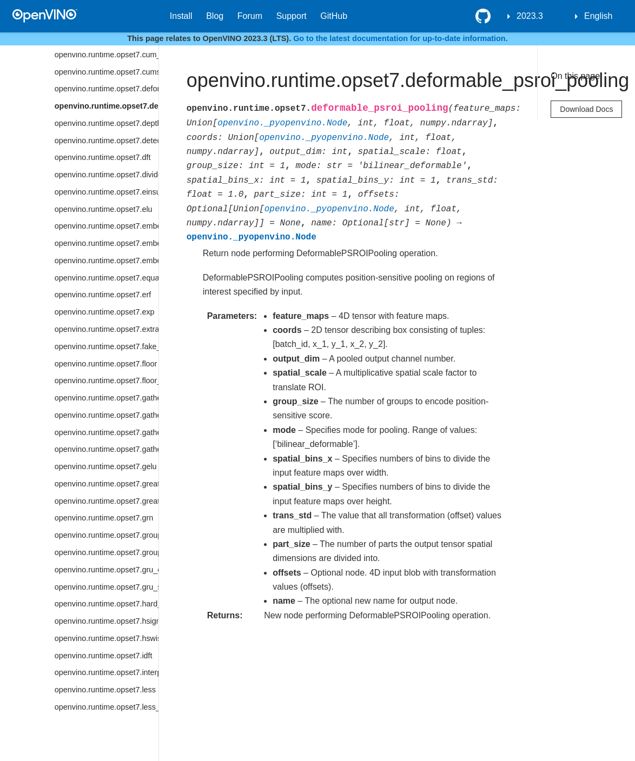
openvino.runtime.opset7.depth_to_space (106, 123)
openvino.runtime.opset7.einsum (106, 192)
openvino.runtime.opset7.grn (104, 517)
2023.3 (530, 16)
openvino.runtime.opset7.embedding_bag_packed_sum (106, 243)
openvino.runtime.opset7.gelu (106, 466)
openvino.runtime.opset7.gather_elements (106, 415)
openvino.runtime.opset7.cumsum (106, 72)
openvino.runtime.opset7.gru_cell (106, 569)
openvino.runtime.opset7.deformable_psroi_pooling (106, 106)
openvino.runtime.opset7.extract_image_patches (106, 329)
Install (181, 16)
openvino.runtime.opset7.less (105, 689)
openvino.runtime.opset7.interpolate (106, 672)
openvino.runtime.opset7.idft (104, 655)
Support (291, 16)
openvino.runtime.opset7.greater (106, 483)
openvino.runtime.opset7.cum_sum (106, 54)
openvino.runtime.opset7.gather (106, 397)
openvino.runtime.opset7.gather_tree (106, 449)
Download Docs (586, 109)
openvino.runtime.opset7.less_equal (106, 707)
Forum (249, 16)
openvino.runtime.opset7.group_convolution (106, 535)
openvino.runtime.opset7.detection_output (106, 140)
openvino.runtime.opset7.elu (104, 209)
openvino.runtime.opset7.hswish (106, 638)
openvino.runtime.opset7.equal (106, 277)
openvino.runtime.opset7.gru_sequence (106, 587)
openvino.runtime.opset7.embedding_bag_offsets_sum (106, 226)
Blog (214, 16)
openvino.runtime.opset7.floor (106, 363)
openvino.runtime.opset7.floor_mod (106, 380)
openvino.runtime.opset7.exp (105, 312)
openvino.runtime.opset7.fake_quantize (106, 346)
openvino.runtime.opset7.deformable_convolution (106, 88)
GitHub (333, 16)
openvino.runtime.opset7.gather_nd (106, 432)
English (598, 16)
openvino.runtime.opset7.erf (103, 294)
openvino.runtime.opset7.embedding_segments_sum (106, 260)
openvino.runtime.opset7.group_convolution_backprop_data (106, 552)
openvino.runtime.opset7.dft (103, 157)
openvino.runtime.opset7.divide (106, 174)
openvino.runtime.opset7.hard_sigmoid (106, 603)
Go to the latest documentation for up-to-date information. (400, 38)
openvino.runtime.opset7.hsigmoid (106, 621)
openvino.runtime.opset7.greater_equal (106, 501)
